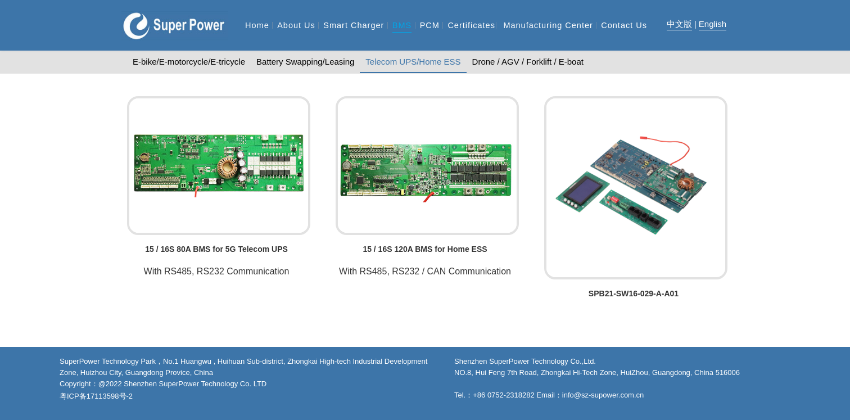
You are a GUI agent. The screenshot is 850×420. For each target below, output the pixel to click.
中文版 (679, 24)
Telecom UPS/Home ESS (412, 61)
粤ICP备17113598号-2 (96, 396)
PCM (430, 25)
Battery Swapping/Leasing (305, 61)
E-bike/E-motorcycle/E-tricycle (189, 61)
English (712, 24)
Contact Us (624, 25)
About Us (296, 25)
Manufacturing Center (548, 25)
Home (257, 25)
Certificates (471, 25)
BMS (402, 25)
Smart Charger (353, 25)
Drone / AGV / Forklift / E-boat (528, 61)
